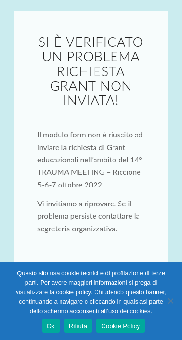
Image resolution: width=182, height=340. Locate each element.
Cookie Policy (120, 326)
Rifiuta (78, 326)
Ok (51, 326)
